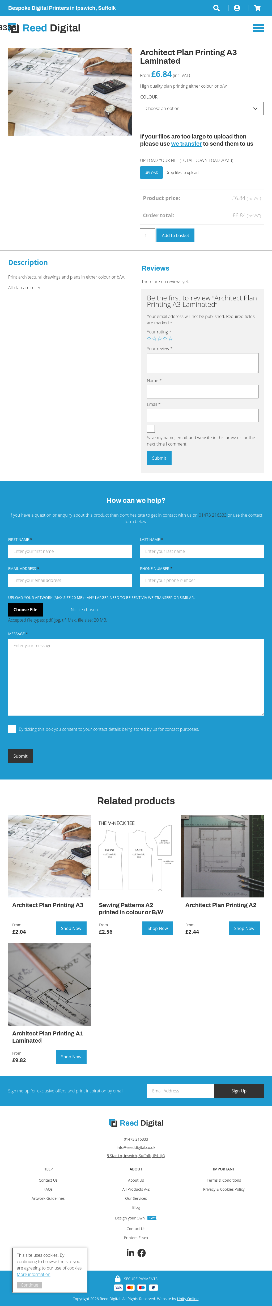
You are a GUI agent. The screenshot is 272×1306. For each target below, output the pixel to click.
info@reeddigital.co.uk (136, 1147)
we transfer (186, 144)
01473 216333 (213, 515)
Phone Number (156, 568)
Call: (208, 28)
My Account (238, 8)
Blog (136, 1207)
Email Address (23, 568)
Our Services (136, 1198)
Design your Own (130, 1218)
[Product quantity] (147, 235)
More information (35, 1274)
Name (154, 380)
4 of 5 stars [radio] (165, 338)
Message (18, 633)
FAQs (48, 1189)
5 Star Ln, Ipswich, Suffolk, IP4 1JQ (136, 1155)
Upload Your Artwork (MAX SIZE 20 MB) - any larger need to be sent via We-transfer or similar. (101, 597)
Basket (256, 8)
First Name (20, 539)
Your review (160, 349)
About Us (136, 1180)
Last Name (151, 539)
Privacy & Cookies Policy (224, 1189)
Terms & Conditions (224, 1180)
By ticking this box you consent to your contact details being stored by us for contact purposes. (109, 729)
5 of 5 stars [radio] (170, 338)
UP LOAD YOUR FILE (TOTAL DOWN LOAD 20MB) (186, 160)
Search (220, 8)
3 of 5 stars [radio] (160, 338)
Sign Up (243, 1090)
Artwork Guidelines (48, 1198)
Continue (31, 1285)
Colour (149, 97)
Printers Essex (136, 1237)
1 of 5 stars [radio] (149, 338)
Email (154, 404)
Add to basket (175, 235)
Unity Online (187, 1298)
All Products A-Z (136, 1189)
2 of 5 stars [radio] (154, 338)
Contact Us (48, 1180)
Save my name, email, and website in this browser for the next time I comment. (201, 441)
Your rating (159, 332)
